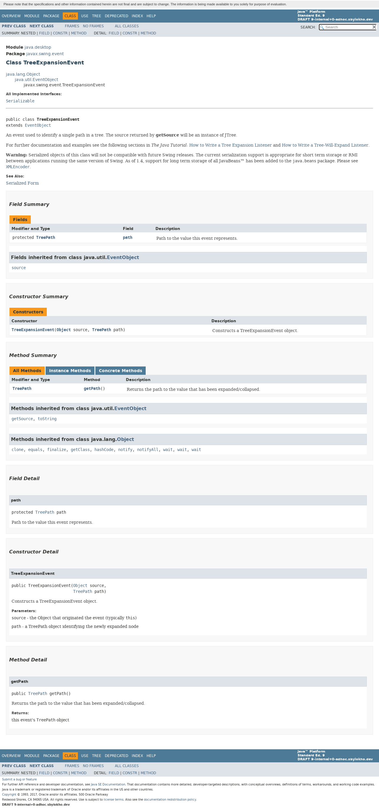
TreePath (45, 237)
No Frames (93, 26)
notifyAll (147, 449)
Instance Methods (70, 370)
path (127, 237)
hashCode (103, 449)
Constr (60, 33)
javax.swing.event (45, 53)
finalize (56, 449)
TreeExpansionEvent (33, 329)
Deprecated (116, 16)
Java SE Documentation (108, 784)
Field (44, 33)
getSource (22, 418)
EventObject (38, 125)
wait (168, 449)
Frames (72, 26)
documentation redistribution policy (170, 799)
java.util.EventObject (36, 79)
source (19, 267)
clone (17, 449)
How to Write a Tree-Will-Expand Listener (325, 145)
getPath (92, 388)
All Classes (127, 26)
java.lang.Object (23, 74)
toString (47, 418)
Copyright (9, 794)
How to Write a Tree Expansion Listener (230, 145)
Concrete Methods (120, 370)
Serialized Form (22, 183)
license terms (113, 799)
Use (85, 16)
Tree (96, 16)
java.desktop (38, 47)
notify (125, 449)
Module (32, 16)
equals (35, 449)
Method (78, 33)
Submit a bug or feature (19, 779)
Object (64, 329)
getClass (80, 449)
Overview (11, 16)
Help (151, 16)
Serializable (20, 101)
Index (137, 16)
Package (51, 16)
